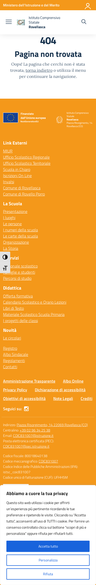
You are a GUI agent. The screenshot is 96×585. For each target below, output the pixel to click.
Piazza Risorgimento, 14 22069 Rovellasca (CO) (52, 424)
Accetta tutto (48, 546)
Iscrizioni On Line (17, 175)
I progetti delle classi (20, 320)
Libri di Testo (13, 308)
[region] (48, 535)
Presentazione (15, 211)
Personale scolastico (20, 266)
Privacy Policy (15, 390)
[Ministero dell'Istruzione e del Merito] (31, 5)
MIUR (8, 151)
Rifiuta (48, 574)
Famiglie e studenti (19, 272)
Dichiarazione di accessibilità (60, 390)
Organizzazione (16, 242)
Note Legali (63, 398)
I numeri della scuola (20, 230)
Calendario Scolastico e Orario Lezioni (34, 302)
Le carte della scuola (20, 236)
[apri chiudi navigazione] (9, 22)
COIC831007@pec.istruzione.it (26, 446)
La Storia (10, 248)
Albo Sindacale (15, 354)
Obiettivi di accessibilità (24, 398)
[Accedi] (88, 5)
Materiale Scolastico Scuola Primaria (34, 314)
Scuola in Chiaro (16, 169)
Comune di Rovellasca (21, 188)
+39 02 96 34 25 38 (35, 430)
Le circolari (12, 338)
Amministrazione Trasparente (29, 381)
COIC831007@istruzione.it (33, 435)
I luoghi (9, 217)
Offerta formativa (18, 296)
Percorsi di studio (17, 278)
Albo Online (73, 381)
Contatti (10, 367)
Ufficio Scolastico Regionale (26, 157)
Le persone (12, 224)
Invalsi (8, 182)
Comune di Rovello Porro (24, 194)
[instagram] (26, 408)
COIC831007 (48, 461)
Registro (10, 348)
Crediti (86, 398)
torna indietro (39, 70)
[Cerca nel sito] (84, 22)
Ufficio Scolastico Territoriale (26, 163)
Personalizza (48, 560)
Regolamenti (14, 360)
